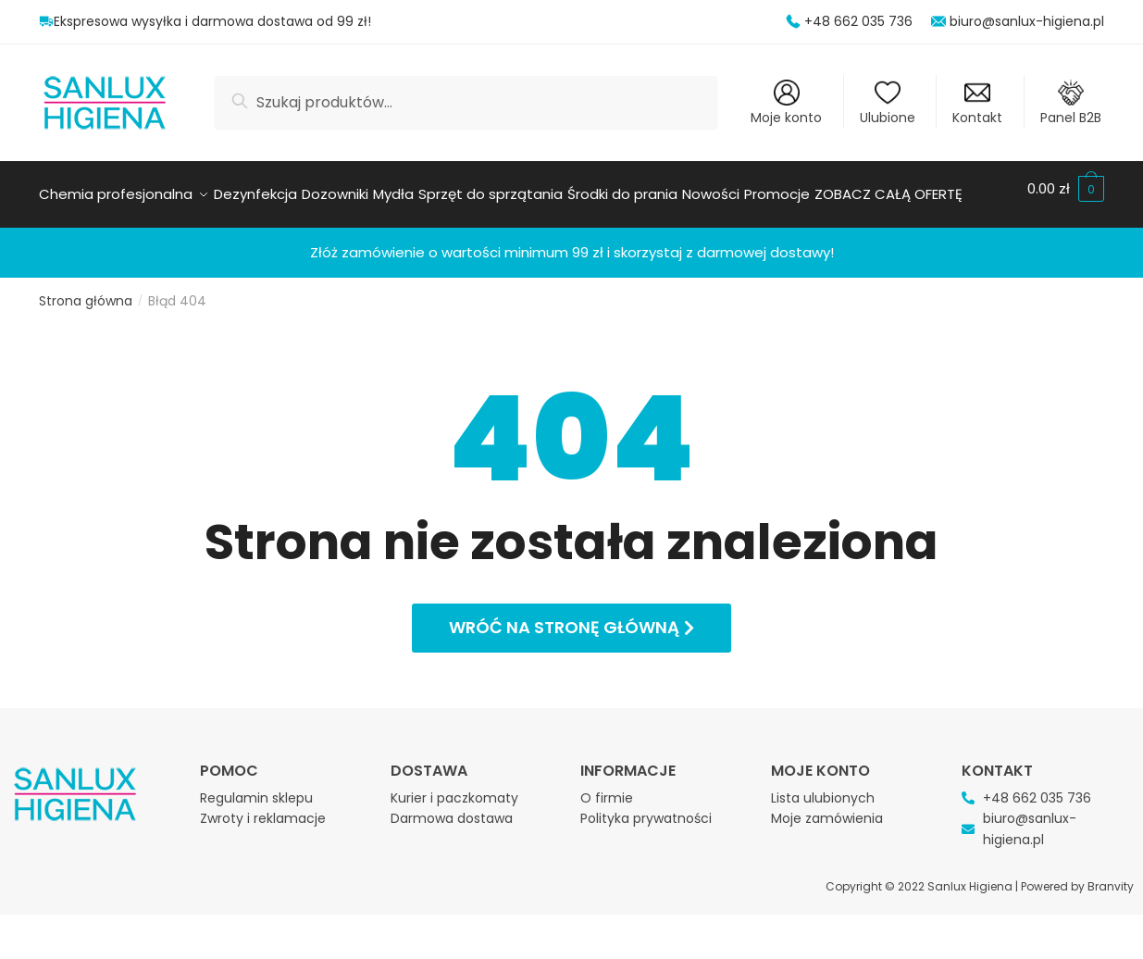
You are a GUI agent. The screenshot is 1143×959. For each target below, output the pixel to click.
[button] (571, 672)
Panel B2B (1070, 103)
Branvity (1110, 931)
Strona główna (85, 345)
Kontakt (977, 103)
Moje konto (786, 103)
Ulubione (887, 103)
